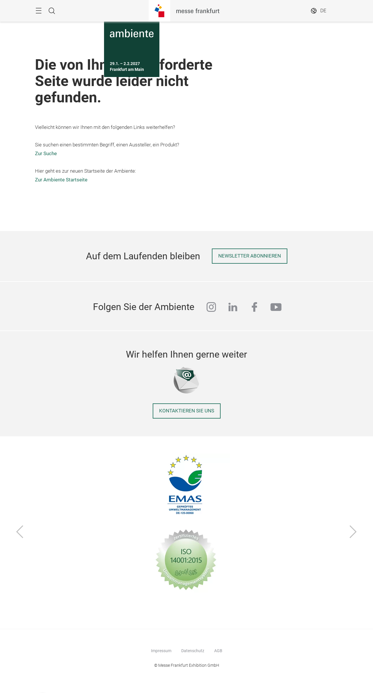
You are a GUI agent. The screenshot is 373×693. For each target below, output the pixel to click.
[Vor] (353, 532)
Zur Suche (46, 153)
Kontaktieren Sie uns (186, 411)
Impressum (161, 650)
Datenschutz (192, 650)
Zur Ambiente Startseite (61, 180)
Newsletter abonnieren (249, 256)
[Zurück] (20, 532)
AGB (218, 650)
